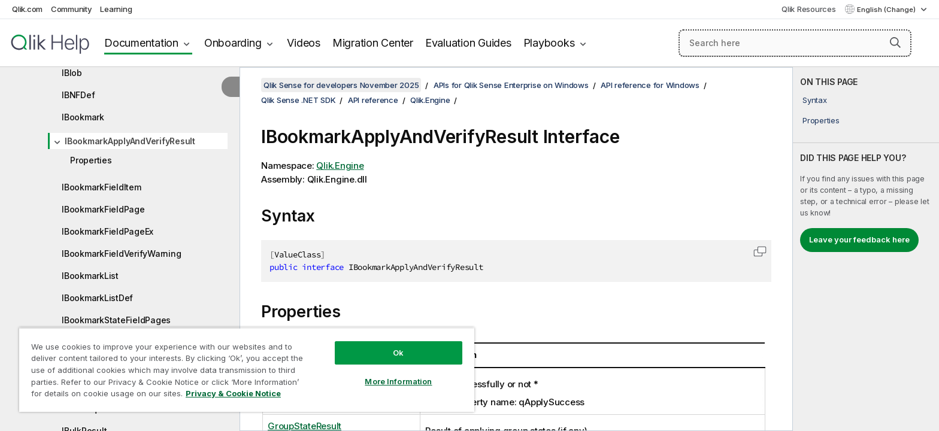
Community (71, 9)
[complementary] (866, 249)
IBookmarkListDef (97, 298)
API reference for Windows (650, 85)
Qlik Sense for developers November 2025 (341, 85)
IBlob (72, 73)
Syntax (814, 100)
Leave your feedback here (859, 239)
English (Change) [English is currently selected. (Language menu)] (887, 9)
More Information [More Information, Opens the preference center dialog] (398, 381)
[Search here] (795, 43)
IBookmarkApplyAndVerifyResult (130, 141)
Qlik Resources (809, 9)
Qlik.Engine (430, 100)
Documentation (141, 43)
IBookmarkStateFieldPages (116, 320)
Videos (303, 43)
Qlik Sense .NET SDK (298, 100)
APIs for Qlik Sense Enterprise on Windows (511, 85)
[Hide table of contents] (231, 87)
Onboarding (233, 43)
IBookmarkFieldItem (101, 187)
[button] (895, 42)
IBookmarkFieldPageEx (107, 231)
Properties (91, 160)
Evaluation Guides (468, 43)
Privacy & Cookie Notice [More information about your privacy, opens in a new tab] (233, 393)
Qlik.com (27, 9)
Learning (116, 9)
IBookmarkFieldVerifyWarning (121, 253)
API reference (373, 100)
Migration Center (372, 43)
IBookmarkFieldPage (103, 209)
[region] (246, 369)
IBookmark (83, 117)
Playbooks (549, 43)
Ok (398, 352)
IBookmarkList (90, 276)
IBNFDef (78, 95)
